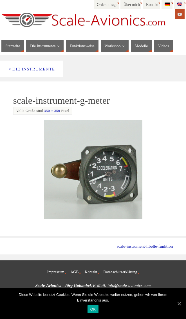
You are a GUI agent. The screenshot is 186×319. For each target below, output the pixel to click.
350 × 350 (52, 110)
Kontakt (152, 5)
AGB (74, 272)
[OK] (179, 303)
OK (93, 309)
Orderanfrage (107, 5)
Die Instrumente (31, 69)
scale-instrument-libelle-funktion (144, 246)
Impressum (55, 272)
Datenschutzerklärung (120, 272)
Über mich (132, 5)
